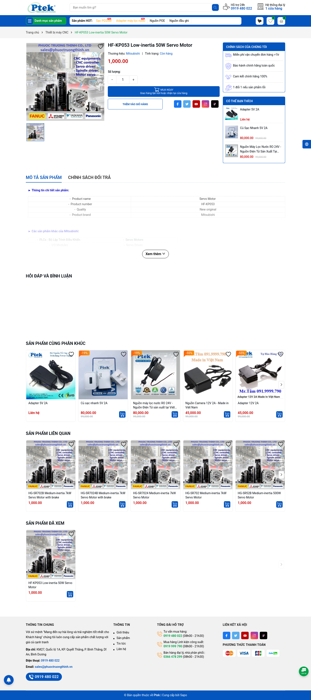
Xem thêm (155, 254)
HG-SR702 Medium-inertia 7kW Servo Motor (205, 495)
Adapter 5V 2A (249, 109)
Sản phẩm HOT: (82, 20)
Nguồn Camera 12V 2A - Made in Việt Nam (207, 405)
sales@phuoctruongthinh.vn (53, 666)
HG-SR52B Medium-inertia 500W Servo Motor (259, 495)
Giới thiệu (123, 632)
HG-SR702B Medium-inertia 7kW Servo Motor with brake (49, 495)
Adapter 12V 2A (248, 403)
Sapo (183, 695)
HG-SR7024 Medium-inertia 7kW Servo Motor (154, 495)
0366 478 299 (173, 656)
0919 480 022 (241, 8)
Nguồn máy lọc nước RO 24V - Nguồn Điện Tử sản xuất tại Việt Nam (260, 149)
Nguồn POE (157, 20)
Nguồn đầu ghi (179, 20)
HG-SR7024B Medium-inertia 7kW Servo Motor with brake (103, 495)
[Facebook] (177, 104)
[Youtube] (196, 104)
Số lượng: (114, 71)
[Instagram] (205, 104)
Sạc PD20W (104, 20)
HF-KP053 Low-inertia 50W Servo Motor (50, 585)
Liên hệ (121, 649)
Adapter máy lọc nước (130, 20)
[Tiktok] (215, 104)
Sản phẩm (123, 638)
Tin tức (121, 643)
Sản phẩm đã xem (45, 523)
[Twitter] (187, 104)
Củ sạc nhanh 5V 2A (254, 128)
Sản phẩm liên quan (48, 433)
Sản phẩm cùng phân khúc (55, 343)
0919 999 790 (173, 646)
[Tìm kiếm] (215, 7)
